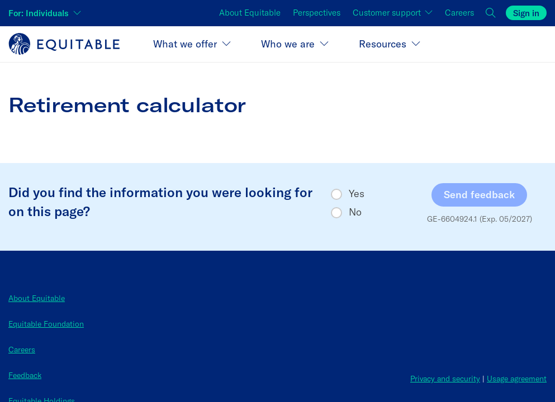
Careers (459, 12)
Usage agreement (517, 379)
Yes (356, 194)
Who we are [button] (288, 43)
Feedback (24, 375)
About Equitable (250, 12)
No (355, 212)
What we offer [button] (185, 43)
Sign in (526, 13)
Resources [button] (382, 43)
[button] (491, 13)
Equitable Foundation (46, 324)
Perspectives (316, 12)
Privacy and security (445, 379)
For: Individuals (38, 13)
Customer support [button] (388, 12)
